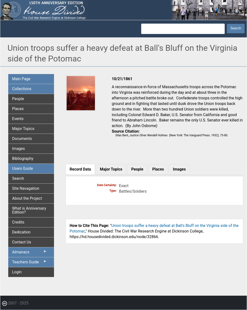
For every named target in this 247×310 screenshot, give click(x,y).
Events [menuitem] (17, 118)
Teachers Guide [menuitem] (29, 263)
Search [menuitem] (18, 178)
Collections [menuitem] (21, 88)
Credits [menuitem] (18, 222)
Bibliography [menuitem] (22, 158)
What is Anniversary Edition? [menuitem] (29, 210)
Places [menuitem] (18, 108)
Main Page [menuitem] (21, 79)
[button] (81, 109)
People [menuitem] (18, 98)
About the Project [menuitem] (27, 198)
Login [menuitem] (17, 272)
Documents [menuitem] (22, 138)
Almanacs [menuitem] (29, 253)
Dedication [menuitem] (21, 232)
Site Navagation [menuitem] (25, 188)
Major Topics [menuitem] (23, 128)
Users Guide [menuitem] (22, 168)
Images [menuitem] (18, 148)
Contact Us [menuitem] (21, 242)
